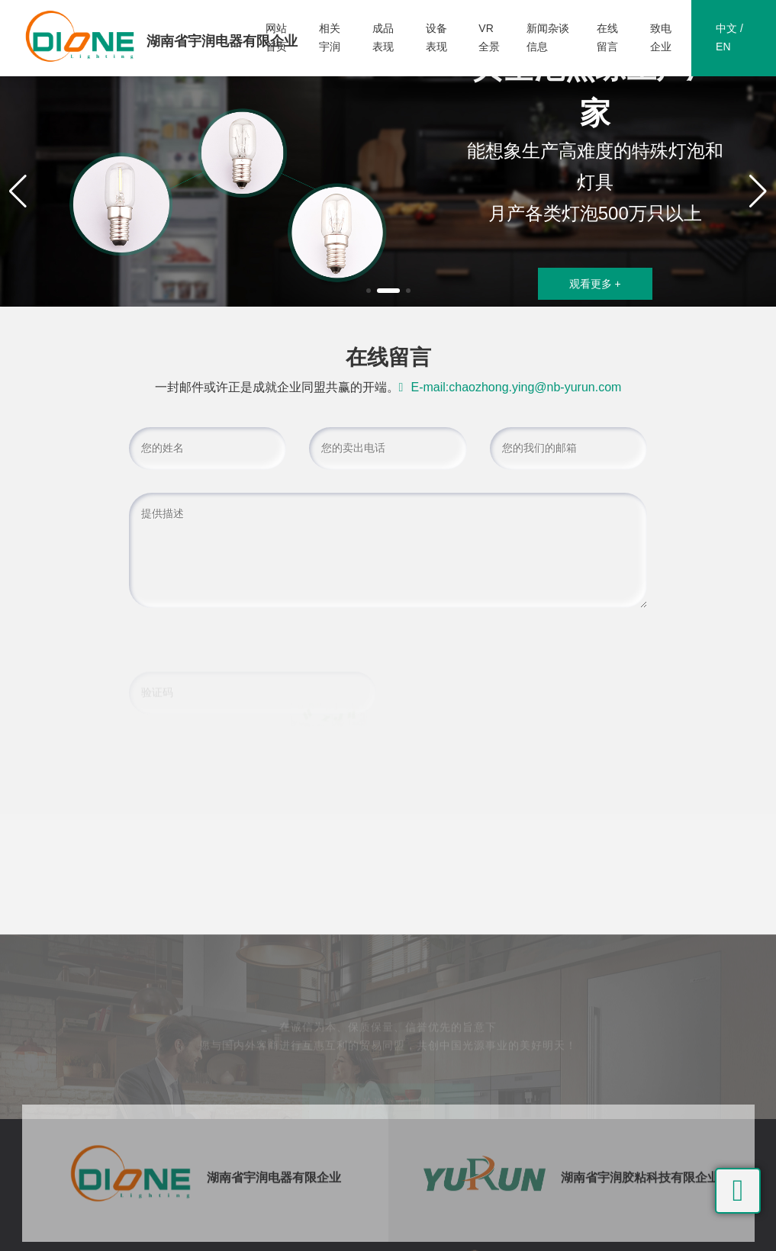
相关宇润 (329, 37)
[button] (368, 290)
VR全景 (489, 37)
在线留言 (607, 37)
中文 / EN (729, 37)
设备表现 (436, 37)
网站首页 (276, 37)
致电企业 (660, 37)
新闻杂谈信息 (547, 37)
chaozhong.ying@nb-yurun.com (535, 387)
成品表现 (383, 37)
